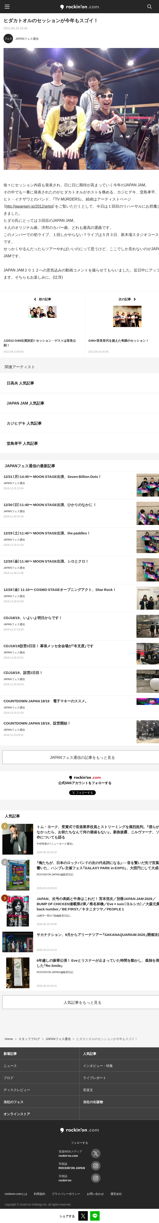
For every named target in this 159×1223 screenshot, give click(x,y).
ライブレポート (94, 1077)
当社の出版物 (93, 1101)
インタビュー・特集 (98, 1065)
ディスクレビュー (17, 1089)
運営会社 (116, 1194)
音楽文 (88, 1089)
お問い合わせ (95, 1194)
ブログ (8, 1077)
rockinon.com (79, 7)
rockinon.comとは (16, 1194)
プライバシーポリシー (66, 1194)
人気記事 (89, 1053)
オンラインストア (17, 1113)
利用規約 (39, 1194)
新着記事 (10, 1053)
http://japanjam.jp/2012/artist (29, 206)
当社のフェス (13, 1101)
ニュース (10, 1065)
